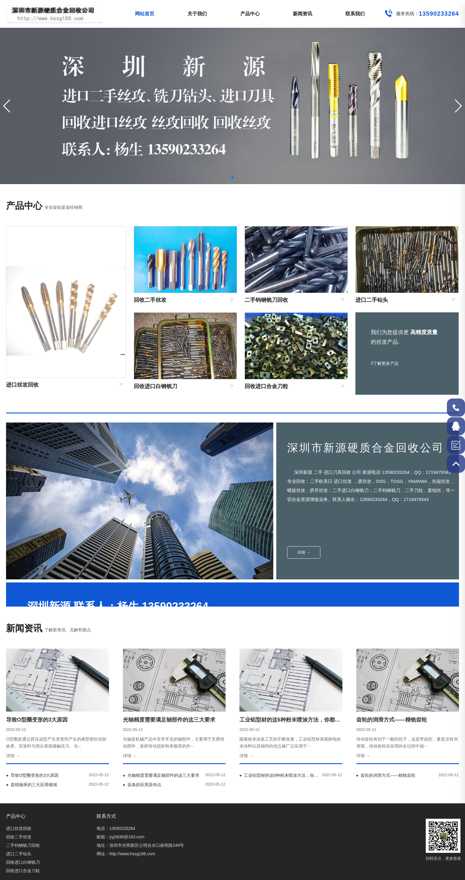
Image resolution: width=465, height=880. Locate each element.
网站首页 (144, 13)
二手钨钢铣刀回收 (23, 845)
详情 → (303, 552)
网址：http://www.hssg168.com (126, 853)
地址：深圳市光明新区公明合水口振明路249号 (140, 845)
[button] (458, 106)
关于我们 (197, 13)
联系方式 (106, 816)
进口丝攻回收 (18, 828)
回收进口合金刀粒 (23, 870)
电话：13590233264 (116, 828)
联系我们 (355, 13)
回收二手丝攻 (18, 836)
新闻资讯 (302, 13)
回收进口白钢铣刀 (23, 862)
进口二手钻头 (18, 853)
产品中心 (250, 13)
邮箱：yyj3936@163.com (120, 836)
